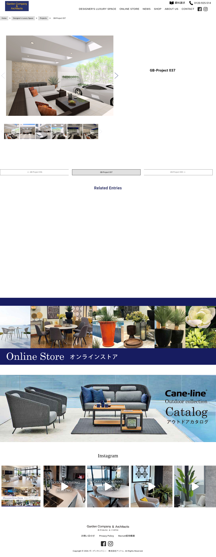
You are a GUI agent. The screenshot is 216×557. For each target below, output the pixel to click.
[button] (3, 76)
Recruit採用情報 (126, 536)
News (147, 8)
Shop (157, 8)
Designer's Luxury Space (97, 8)
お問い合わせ (88, 536)
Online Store (129, 8)
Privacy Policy (106, 536)
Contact (188, 8)
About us (171, 8)
